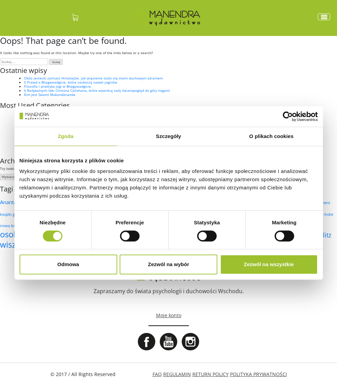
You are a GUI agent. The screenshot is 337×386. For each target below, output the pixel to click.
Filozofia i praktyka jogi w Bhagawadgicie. (58, 86)
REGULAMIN (177, 374)
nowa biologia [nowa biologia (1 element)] (12, 225)
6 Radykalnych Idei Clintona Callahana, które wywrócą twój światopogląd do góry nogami (97, 90)
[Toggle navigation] (324, 16)
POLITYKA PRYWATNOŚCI (258, 374)
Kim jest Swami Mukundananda (49, 94)
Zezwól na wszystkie (269, 264)
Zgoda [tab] (66, 136)
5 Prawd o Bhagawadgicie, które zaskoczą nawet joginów (70, 82)
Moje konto (168, 315)
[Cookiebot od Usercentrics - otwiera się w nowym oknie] (288, 116)
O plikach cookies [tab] (271, 136)
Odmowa (68, 264)
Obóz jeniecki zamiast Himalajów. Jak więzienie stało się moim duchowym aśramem (93, 78)
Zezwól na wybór (168, 264)
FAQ (157, 374)
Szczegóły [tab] (168, 136)
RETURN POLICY (210, 374)
